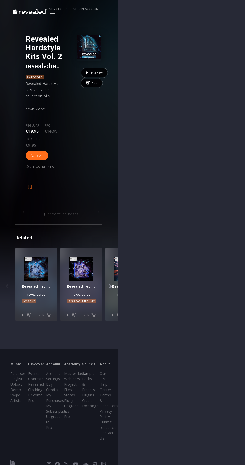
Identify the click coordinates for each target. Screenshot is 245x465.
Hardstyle (43, 68)
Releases (18, 384)
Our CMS (213, 384)
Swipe (15, 400)
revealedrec (51, 57)
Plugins (173, 395)
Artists (15, 405)
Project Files (138, 395)
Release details (48, 133)
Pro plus (78, 117)
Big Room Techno (161, 331)
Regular (41, 117)
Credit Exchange (181, 400)
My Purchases (100, 400)
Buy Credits (98, 395)
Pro (56, 117)
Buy (102, 122)
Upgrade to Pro (101, 416)
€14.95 (107, 345)
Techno (76, 331)
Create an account (206, 8)
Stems (133, 400)
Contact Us (215, 422)
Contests (57, 389)
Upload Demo (22, 395)
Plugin (133, 405)
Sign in (178, 8)
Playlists (17, 389)
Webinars (136, 389)
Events (55, 384)
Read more (43, 100)
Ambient (60, 331)
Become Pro (60, 405)
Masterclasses (140, 384)
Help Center (216, 389)
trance (200, 331)
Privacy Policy (217, 405)
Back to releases (124, 180)
